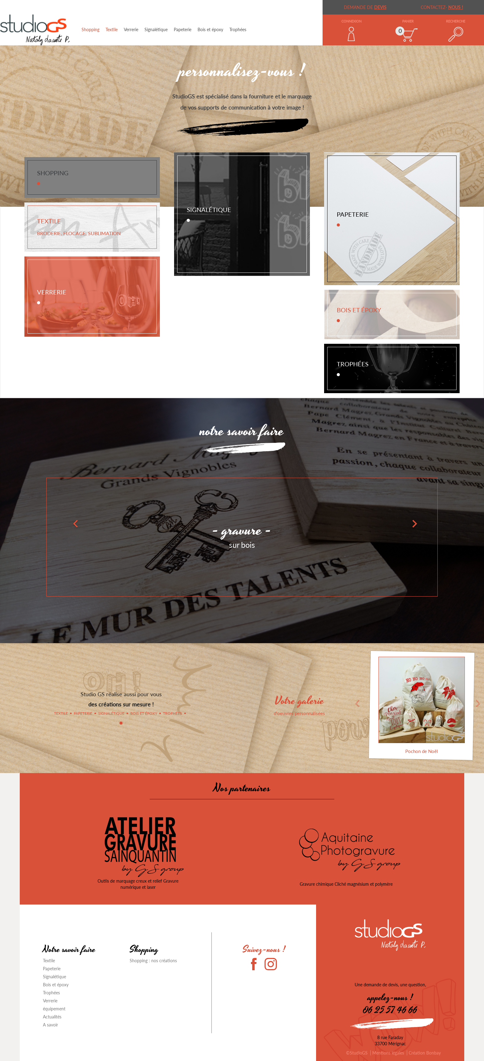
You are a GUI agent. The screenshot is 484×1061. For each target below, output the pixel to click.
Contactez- (442, 7)
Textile (112, 29)
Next (478, 703)
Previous (357, 703)
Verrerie (131, 29)
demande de (365, 7)
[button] (36, 520)
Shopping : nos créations (153, 960)
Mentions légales (388, 1052)
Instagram (271, 964)
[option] (242, 520)
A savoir (50, 1024)
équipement (54, 1008)
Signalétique (156, 29)
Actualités (52, 1016)
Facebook (257, 964)
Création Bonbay (425, 1052)
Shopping (90, 29)
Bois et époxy (210, 29)
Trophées (237, 29)
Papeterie (182, 29)
